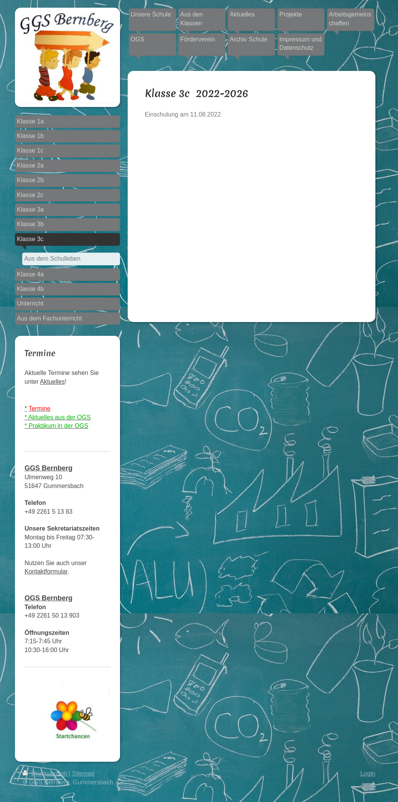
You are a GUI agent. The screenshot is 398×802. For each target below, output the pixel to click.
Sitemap (83, 773)
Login (367, 773)
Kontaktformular (46, 571)
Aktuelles (52, 381)
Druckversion (46, 773)
